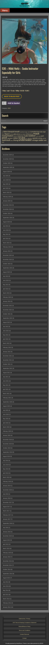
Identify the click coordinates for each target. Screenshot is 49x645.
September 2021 (7, 368)
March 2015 (6, 548)
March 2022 (6, 343)
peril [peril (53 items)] (42, 136)
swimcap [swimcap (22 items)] (44, 138)
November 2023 (7, 259)
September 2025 (7, 167)
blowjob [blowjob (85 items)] (11, 132)
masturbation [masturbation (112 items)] (7, 136)
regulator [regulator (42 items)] (10, 138)
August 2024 (6, 222)
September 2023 (7, 268)
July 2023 (5, 276)
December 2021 (7, 356)
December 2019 (7, 439)
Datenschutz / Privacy (24, 618)
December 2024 (7, 205)
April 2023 (6, 289)
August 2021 (6, 372)
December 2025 (7, 155)
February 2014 (7, 603)
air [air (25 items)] (2, 131)
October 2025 (7, 163)
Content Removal (24, 634)
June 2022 (6, 330)
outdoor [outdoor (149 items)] (32, 136)
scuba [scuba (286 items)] (21, 137)
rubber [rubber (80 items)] (15, 138)
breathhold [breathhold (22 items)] (22, 131)
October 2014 (7, 569)
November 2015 (7, 536)
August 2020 (6, 406)
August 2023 (6, 272)
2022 (9, 108)
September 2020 (7, 402)
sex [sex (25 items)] (26, 138)
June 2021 (6, 381)
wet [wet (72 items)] (45, 140)
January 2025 (7, 201)
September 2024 (7, 217)
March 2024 (6, 242)
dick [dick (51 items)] (38, 132)
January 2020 (7, 435)
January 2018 (7, 498)
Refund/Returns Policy (24, 626)
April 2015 (6, 544)
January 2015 (7, 557)
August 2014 (6, 578)
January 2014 (7, 607)
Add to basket (14, 103)
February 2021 (7, 397)
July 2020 (5, 410)
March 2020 (6, 427)
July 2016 (5, 527)
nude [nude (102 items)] (26, 136)
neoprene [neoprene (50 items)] (20, 136)
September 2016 (7, 523)
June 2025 (6, 180)
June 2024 (6, 230)
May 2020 (5, 418)
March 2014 (6, 598)
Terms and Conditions (24, 630)
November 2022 (7, 309)
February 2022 (7, 347)
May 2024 (5, 234)
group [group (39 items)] (18, 134)
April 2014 (6, 594)
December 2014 (7, 561)
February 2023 (7, 297)
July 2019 (5, 460)
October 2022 (7, 314)
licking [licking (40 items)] (28, 134)
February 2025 (7, 196)
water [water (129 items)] (40, 140)
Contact (24, 638)
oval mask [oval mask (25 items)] (38, 136)
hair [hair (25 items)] (21, 134)
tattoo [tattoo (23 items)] (12, 140)
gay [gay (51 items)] (15, 134)
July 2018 (5, 494)
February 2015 (7, 552)
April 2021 (6, 389)
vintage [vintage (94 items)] (35, 140)
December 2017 (7, 502)
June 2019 (6, 464)
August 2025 (6, 171)
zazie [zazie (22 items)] (3, 142)
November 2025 (7, 159)
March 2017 (6, 511)
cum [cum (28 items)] (29, 132)
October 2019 (7, 448)
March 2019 (6, 477)
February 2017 (7, 515)
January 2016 (7, 531)
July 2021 (5, 376)
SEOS (41, 643)
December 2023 (7, 255)
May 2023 (5, 284)
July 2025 (5, 175)
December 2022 (7, 305)
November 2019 (7, 444)
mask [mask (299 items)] (36, 133)
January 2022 (7, 351)
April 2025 (6, 188)
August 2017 (6, 506)
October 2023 (7, 263)
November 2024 (7, 209)
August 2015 (6, 540)
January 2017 (7, 519)
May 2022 (5, 335)
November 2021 (7, 360)
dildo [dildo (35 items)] (41, 132)
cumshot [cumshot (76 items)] (33, 132)
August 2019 (6, 456)
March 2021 (6, 393)
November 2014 (7, 565)
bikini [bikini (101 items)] (5, 132)
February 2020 (7, 431)
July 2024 (5, 226)
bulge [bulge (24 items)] (26, 131)
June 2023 (6, 280)
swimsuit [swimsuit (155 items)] (6, 140)
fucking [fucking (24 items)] (11, 134)
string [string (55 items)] (40, 138)
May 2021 (5, 385)
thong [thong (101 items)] (15, 140)
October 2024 (7, 213)
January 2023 (7, 301)
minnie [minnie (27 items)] (15, 136)
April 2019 (6, 473)
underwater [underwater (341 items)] (25, 139)
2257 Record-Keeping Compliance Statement (24, 622)
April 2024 (6, 238)
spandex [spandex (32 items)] (30, 138)
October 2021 (7, 364)
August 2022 (6, 322)
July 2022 (5, 326)
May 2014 (5, 590)
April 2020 (6, 423)
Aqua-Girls (24, 3)
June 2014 (6, 586)
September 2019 (7, 452)
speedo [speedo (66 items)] (35, 138)
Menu (5, 10)
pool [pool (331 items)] (4, 137)
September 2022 (7, 318)
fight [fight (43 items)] (44, 132)
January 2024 (7, 251)
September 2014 (7, 573)
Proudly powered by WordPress (14, 643)
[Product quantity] (4, 103)
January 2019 (7, 485)
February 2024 (7, 247)
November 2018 (7, 490)
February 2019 (7, 481)
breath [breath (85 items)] (17, 132)
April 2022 (6, 339)
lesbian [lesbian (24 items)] (24, 134)
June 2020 (6, 414)
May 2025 (5, 184)
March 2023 (6, 293)
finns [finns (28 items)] (3, 134)
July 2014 (5, 582)
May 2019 (5, 469)
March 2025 (6, 192)
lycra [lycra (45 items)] (31, 134)
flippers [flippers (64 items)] (7, 134)
